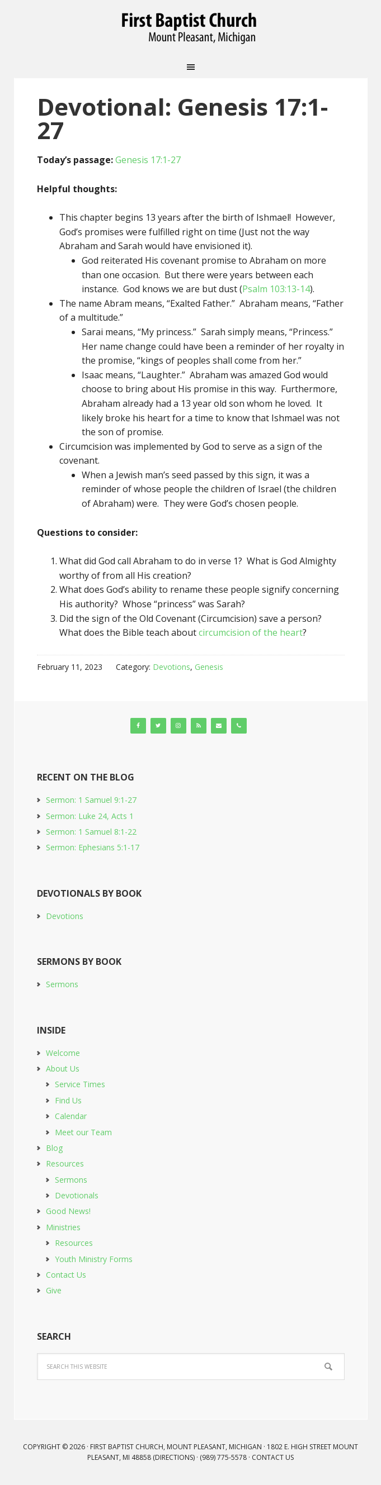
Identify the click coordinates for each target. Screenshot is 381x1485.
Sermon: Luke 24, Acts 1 (90, 816)
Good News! (68, 1211)
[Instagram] (178, 726)
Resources (65, 1163)
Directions (174, 1457)
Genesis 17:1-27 (148, 160)
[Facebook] (138, 726)
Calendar (71, 1116)
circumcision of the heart (251, 632)
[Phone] (239, 726)
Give (54, 1290)
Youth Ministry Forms (94, 1259)
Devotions (171, 666)
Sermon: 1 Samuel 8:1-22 (91, 831)
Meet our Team (83, 1132)
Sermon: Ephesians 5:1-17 (92, 847)
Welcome (63, 1053)
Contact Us (66, 1274)
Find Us (68, 1100)
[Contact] (219, 726)
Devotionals (76, 1195)
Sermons (62, 984)
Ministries (63, 1227)
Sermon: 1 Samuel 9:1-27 (91, 799)
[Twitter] (158, 726)
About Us (62, 1068)
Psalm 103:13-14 (276, 289)
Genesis (209, 666)
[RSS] (198, 726)
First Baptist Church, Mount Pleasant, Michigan (191, 28)
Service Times (80, 1084)
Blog (54, 1148)
